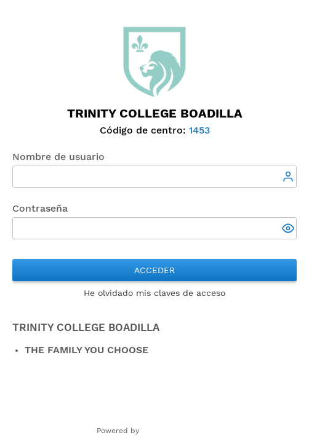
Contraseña (40, 208)
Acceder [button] (154, 270)
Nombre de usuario (58, 156)
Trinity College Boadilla (155, 113)
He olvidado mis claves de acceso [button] (154, 293)
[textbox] (154, 177)
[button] (289, 229)
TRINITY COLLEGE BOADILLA (85, 327)
